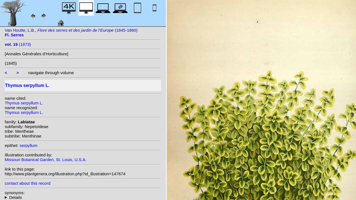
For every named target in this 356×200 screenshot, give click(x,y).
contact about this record (27, 183)
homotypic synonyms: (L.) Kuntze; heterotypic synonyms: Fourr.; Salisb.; (82, 197)
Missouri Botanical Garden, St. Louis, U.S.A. (45, 159)
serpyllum (28, 145)
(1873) (18, 44)
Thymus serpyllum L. (24, 103)
